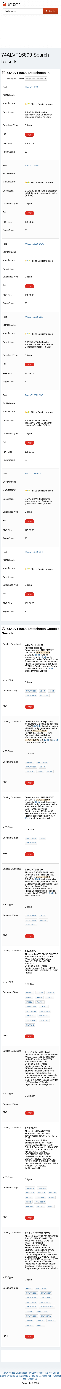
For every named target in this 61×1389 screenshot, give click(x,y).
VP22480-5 (42, 1188)
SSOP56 (43, 920)
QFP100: (39, 997)
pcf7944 (52, 1193)
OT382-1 (29, 1002)
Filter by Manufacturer (15, 78)
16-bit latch (31, 925)
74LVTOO (44, 1006)
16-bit (43, 657)
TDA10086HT (40, 1202)
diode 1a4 (44, 695)
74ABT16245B (31, 1006)
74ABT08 (51, 1320)
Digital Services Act (41, 1376)
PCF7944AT (41, 1197)
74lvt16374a (46, 1316)
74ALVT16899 (31, 691)
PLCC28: (40, 993)
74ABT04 (40, 1002)
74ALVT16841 (46, 1297)
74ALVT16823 (41, 1288)
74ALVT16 (29, 771)
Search (50, 11)
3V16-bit (37, 726)
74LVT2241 (30, 1025)
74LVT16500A (31, 1011)
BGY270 (29, 1197)
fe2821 (29, 1288)
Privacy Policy (36, 1373)
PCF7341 (40, 1206)
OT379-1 (50, 997)
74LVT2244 (44, 1020)
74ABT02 (40, 1320)
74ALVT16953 (31, 1307)
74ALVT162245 (31, 1316)
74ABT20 (40, 1325)
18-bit (37, 655)
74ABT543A (30, 1016)
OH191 (50, 1206)
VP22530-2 (30, 1193)
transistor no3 (46, 1307)
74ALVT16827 (31, 1020)
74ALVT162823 (31, 1293)
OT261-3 (51, 993)
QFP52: (28, 997)
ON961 (28, 1202)
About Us (32, 1379)
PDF (30, 135)
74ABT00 (29, 1320)
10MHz (40, 771)
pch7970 (29, 1206)
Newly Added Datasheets (14, 1373)
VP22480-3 (30, 1188)
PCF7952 (41, 1193)
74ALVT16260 (45, 1011)
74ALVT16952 (45, 1302)
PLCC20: (29, 993)
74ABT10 (29, 1325)
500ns (49, 771)
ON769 (51, 1197)
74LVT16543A (44, 1016)
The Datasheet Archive (12, 4)
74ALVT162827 (31, 1297)
